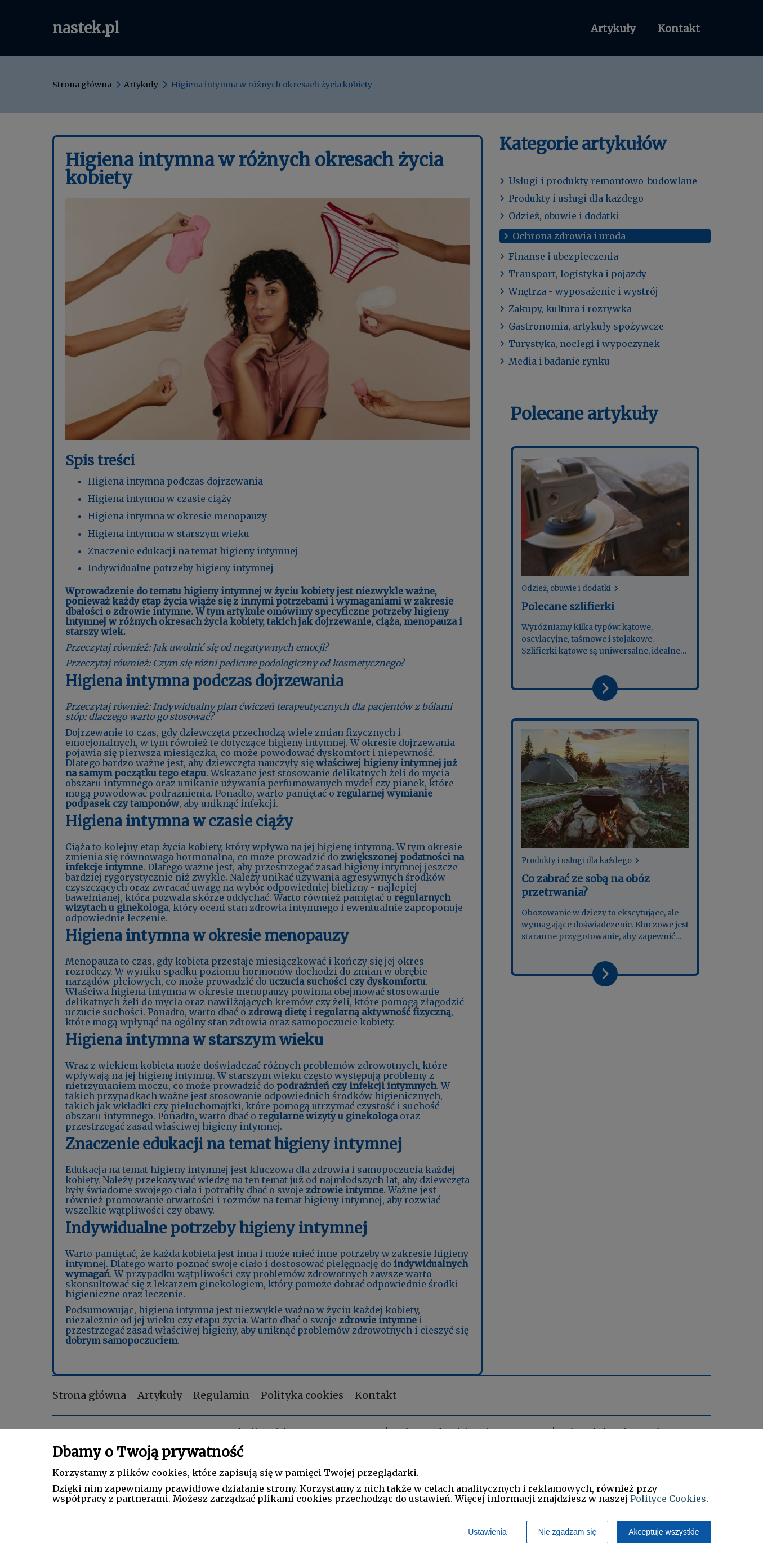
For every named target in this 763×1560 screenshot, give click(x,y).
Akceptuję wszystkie (663, 1531)
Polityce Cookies (668, 1498)
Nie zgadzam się (567, 1531)
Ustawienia (487, 1531)
